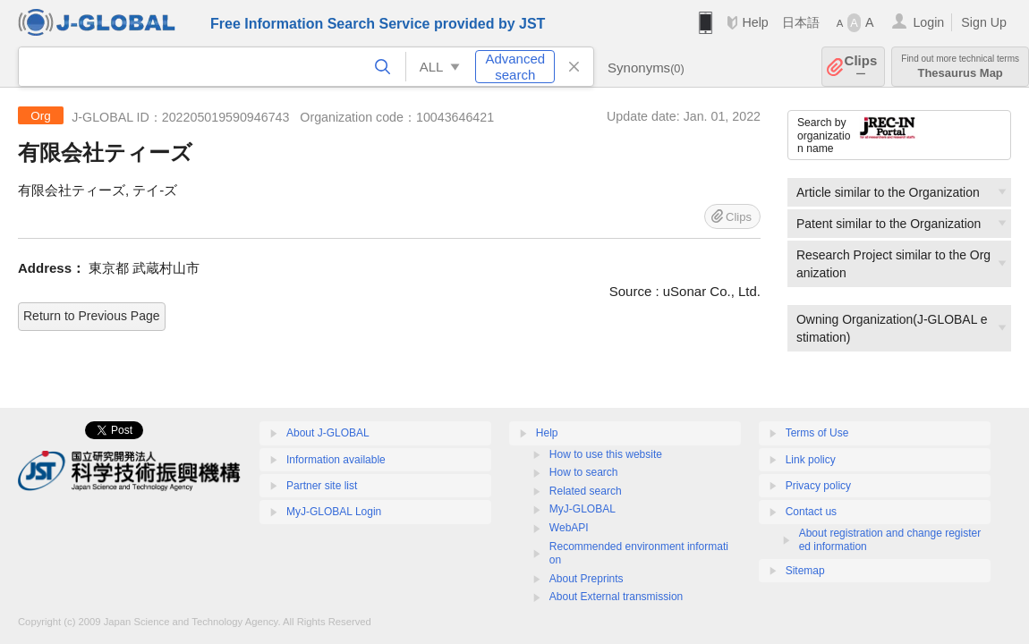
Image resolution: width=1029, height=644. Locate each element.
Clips (861, 66)
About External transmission (616, 596)
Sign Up (984, 22)
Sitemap (805, 570)
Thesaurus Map (960, 67)
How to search (583, 472)
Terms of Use (817, 433)
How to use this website (605, 454)
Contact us (811, 511)
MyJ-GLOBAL (582, 509)
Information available (336, 459)
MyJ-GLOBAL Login (333, 511)
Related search (585, 491)
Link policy (811, 459)
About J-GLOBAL (328, 433)
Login (928, 22)
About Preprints (586, 578)
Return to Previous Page (91, 316)
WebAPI (569, 527)
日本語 (801, 22)
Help (755, 22)
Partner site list (321, 485)
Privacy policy (818, 485)
